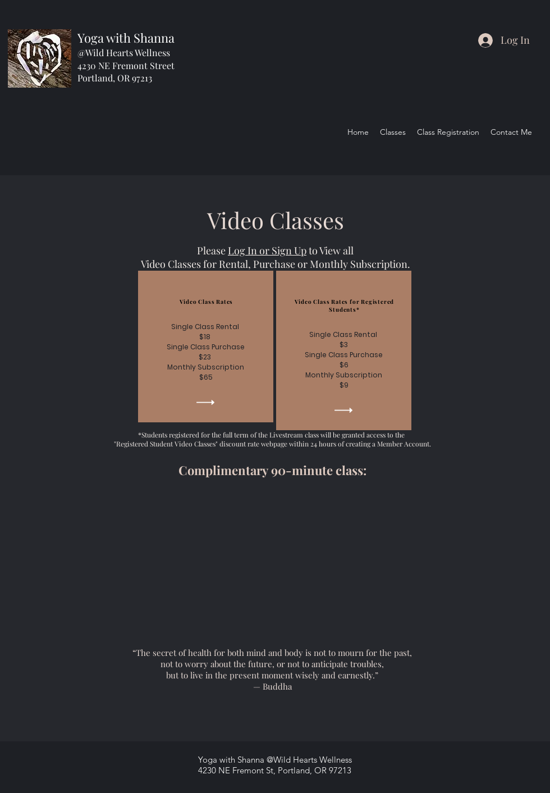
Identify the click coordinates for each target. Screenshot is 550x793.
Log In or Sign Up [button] (267, 250)
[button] (205, 402)
